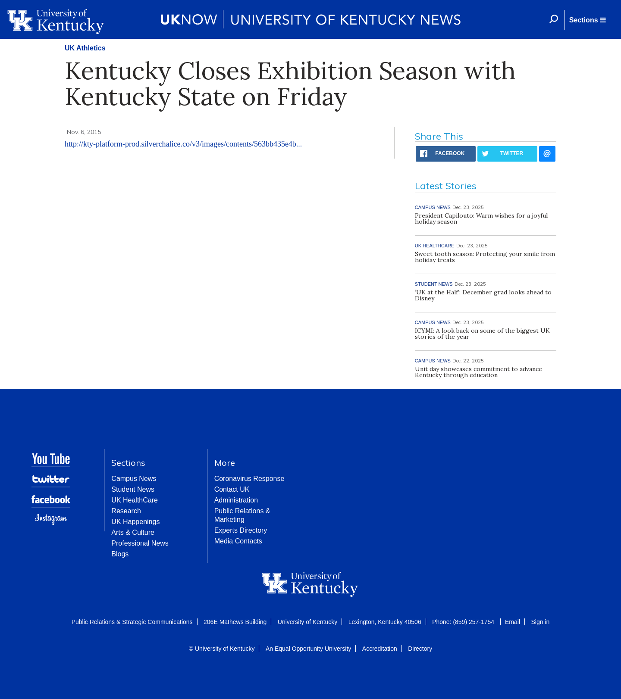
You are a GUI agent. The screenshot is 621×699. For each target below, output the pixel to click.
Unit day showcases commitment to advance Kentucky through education (478, 372)
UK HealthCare (134, 500)
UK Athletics (85, 48)
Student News (132, 489)
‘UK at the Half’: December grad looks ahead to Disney (483, 295)
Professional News (140, 543)
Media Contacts (238, 541)
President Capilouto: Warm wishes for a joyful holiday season (481, 218)
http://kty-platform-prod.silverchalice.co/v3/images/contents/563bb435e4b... (183, 144)
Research (126, 511)
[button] (587, 20)
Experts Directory (240, 530)
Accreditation (379, 648)
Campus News (133, 478)
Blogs (120, 554)
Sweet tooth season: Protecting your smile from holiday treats (485, 257)
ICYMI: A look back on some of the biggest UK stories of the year (482, 333)
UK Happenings (135, 521)
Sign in (540, 621)
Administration (236, 500)
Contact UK (232, 489)
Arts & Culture (132, 532)
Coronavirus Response (249, 478)
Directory (420, 648)
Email (512, 621)
